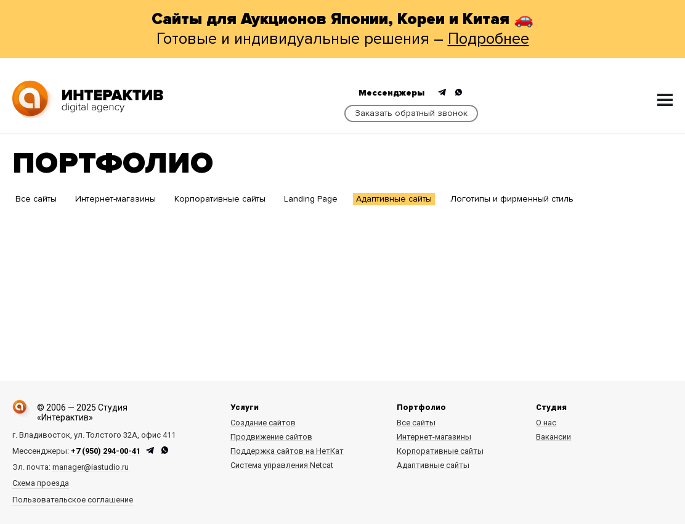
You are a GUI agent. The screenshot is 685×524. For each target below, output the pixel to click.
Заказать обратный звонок (411, 113)
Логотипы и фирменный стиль (512, 199)
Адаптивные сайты (394, 199)
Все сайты (36, 199)
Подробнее (488, 39)
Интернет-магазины (115, 199)
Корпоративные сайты (219, 199)
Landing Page (311, 199)
